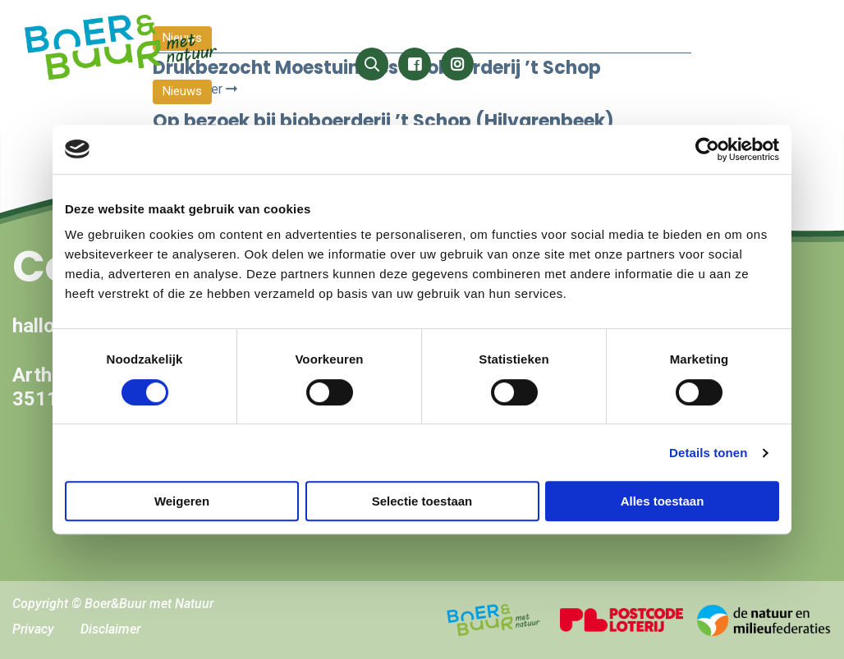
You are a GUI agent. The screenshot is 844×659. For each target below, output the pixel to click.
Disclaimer (110, 629)
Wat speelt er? (511, 30)
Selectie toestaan (422, 501)
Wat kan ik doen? (658, 30)
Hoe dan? (774, 30)
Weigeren (181, 501)
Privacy (33, 629)
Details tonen (708, 453)
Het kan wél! (395, 30)
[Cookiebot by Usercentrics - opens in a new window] (707, 149)
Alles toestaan (662, 501)
